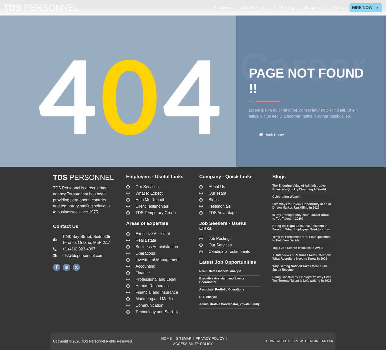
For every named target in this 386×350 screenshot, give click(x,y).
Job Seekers (253, 8)
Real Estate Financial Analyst (220, 271)
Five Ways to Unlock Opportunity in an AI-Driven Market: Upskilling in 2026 (302, 205)
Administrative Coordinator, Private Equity (229, 304)
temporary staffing (77, 206)
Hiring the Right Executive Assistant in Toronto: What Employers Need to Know (301, 227)
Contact (340, 8)
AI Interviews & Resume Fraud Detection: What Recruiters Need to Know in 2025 (301, 256)
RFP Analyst (208, 297)
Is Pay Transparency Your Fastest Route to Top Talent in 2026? (301, 216)
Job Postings (284, 8)
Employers (223, 8)
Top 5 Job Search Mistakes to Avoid (298, 248)
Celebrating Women (286, 196)
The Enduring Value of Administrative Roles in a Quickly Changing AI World (299, 187)
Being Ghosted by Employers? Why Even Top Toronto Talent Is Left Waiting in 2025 (302, 278)
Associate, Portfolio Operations (221, 289)
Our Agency (313, 8)
